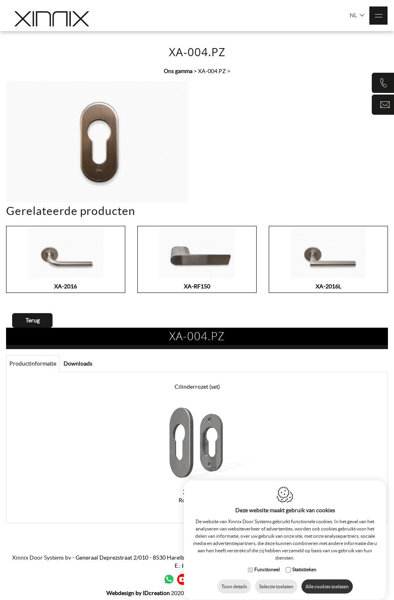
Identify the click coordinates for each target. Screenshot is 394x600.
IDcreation (138, 593)
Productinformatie (32, 363)
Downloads (77, 363)
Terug (32, 320)
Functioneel (267, 570)
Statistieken (304, 570)
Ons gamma (178, 71)
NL (357, 15)
